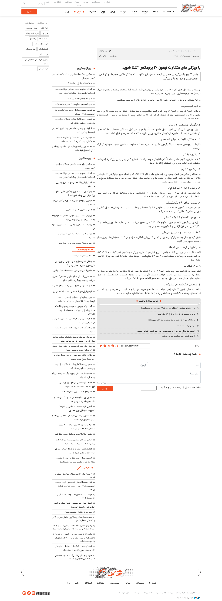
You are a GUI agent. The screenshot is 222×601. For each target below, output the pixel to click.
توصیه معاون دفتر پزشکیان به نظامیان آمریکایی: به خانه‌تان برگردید (77, 426)
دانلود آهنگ (43, 38)
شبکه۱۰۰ (107, 2)
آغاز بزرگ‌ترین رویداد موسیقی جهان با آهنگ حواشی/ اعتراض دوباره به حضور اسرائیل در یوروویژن (75, 310)
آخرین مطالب (84, 249)
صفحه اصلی (194, 50)
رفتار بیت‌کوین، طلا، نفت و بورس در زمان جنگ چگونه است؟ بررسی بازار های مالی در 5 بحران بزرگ (73, 527)
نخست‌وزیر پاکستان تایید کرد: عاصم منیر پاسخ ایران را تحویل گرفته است (73, 417)
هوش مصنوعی (31, 28)
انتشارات (57, 2)
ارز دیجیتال (44, 54)
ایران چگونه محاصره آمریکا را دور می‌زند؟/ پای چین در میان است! (168, 308)
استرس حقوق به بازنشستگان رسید (77, 209)
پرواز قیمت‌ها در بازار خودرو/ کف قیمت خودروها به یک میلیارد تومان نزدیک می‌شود (73, 217)
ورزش (112, 11)
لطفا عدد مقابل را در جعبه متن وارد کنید (180, 388)
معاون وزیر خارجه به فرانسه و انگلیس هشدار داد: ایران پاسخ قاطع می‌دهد (74, 399)
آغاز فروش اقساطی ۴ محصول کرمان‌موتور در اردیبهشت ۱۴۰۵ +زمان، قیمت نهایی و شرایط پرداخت (75, 485)
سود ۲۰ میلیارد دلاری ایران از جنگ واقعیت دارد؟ (72, 285)
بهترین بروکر (31, 49)
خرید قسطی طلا (32, 33)
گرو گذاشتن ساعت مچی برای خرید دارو (75, 243)
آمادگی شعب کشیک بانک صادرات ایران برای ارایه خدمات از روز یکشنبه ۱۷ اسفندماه (75, 548)
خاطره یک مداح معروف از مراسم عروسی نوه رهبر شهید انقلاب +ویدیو (166, 331)
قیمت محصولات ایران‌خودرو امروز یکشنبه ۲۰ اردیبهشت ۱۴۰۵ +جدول (75, 112)
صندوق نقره (29, 22)
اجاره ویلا (44, 33)
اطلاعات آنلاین (193, 8)
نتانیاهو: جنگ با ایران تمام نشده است (76, 391)
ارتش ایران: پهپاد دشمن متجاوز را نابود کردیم (72, 291)
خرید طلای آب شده (41, 43)
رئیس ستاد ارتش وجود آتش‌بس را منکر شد (73, 434)
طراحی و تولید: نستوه (188, 597)
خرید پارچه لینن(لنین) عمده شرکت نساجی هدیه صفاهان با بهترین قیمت (75, 557)
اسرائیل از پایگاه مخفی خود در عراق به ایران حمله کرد (75, 184)
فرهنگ (145, 11)
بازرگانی (87, 467)
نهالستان (33, 38)
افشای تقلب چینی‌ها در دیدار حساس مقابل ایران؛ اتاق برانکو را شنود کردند (75, 451)
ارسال (104, 388)
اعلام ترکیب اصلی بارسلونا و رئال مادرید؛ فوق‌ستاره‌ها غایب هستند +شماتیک (76, 384)
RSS (68, 583)
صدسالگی (96, 2)
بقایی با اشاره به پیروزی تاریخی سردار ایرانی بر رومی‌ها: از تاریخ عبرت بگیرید (74, 357)
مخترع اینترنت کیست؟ (82, 255)
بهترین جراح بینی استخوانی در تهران (36, 61)
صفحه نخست (168, 11)
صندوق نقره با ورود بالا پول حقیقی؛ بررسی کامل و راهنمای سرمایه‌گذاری (73, 518)
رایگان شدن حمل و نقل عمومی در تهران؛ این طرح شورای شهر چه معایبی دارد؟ (74, 263)
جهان (103, 11)
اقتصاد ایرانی (43, 49)
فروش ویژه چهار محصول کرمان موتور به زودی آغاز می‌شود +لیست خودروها (74, 505)
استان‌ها (92, 11)
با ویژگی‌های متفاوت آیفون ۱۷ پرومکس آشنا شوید (161, 68)
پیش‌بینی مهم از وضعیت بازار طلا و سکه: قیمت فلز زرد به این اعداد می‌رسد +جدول (73, 348)
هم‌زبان (85, 2)
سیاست (123, 11)
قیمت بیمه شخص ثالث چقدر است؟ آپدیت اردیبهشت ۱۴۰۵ (75, 496)
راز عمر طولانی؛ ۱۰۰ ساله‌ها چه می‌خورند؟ (178, 336)
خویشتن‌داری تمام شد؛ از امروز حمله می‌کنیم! (73, 104)
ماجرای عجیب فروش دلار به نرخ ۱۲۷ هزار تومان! (175, 314)
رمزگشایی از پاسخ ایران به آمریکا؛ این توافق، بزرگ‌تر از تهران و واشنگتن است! (75, 193)
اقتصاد (134, 11)
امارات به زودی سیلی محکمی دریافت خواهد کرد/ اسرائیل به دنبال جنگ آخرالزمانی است (75, 91)
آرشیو (48, 2)
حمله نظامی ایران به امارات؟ (80, 83)
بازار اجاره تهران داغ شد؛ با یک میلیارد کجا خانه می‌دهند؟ (171, 320)
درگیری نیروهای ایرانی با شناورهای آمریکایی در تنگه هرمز (74, 202)
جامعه (155, 11)
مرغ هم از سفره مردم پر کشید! (79, 98)
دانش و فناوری (174, 50)
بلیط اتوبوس (43, 68)
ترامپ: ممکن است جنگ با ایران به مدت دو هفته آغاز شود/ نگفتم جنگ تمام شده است (75, 139)
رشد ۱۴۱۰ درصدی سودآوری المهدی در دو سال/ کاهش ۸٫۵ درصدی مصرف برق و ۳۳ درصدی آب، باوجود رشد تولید (74, 537)
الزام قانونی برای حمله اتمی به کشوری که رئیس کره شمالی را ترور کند (73, 130)
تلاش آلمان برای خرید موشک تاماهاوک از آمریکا (72, 270)
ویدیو (67, 11)
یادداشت (68, 2)
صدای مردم (77, 3)
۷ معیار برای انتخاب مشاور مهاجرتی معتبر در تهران (75, 475)
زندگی (79, 11)
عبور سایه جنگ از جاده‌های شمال (78, 512)
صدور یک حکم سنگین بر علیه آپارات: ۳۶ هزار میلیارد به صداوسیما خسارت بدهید (74, 442)
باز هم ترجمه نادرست (186, 325)
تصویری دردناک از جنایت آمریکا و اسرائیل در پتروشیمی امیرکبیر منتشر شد (75, 121)
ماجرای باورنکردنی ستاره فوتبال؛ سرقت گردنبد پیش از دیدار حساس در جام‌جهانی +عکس (74, 339)
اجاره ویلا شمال (42, 22)
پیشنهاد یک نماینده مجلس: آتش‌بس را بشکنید (76, 235)
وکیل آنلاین (44, 28)
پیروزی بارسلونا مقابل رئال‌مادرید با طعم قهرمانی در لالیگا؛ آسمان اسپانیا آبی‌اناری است (76, 299)
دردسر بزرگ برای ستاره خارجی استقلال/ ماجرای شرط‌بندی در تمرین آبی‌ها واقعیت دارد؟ (73, 278)
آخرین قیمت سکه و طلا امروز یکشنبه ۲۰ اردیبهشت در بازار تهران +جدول (77, 408)
